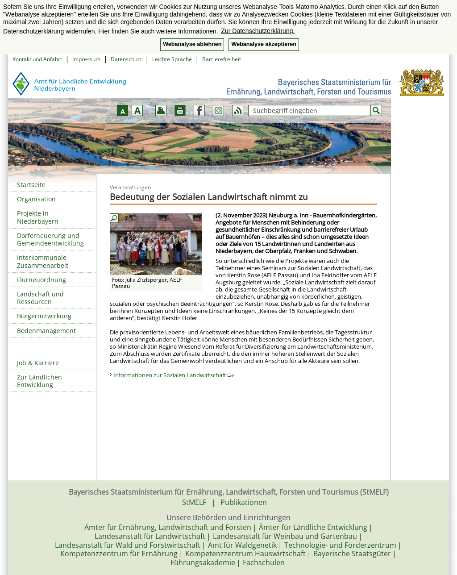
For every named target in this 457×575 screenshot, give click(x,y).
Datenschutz (126, 59)
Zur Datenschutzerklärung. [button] (258, 30)
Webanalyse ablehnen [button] (192, 44)
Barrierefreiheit (221, 59)
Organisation (36, 199)
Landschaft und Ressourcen (40, 298)
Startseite (31, 184)
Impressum (86, 59)
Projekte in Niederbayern (37, 217)
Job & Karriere (38, 362)
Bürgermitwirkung (44, 316)
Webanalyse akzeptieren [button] (263, 44)
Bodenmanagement (46, 330)
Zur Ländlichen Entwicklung (39, 381)
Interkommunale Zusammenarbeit (42, 261)
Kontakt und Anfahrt (37, 59)
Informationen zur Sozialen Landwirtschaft (173, 375)
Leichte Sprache (172, 59)
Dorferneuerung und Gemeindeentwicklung (50, 239)
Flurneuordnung (41, 279)
